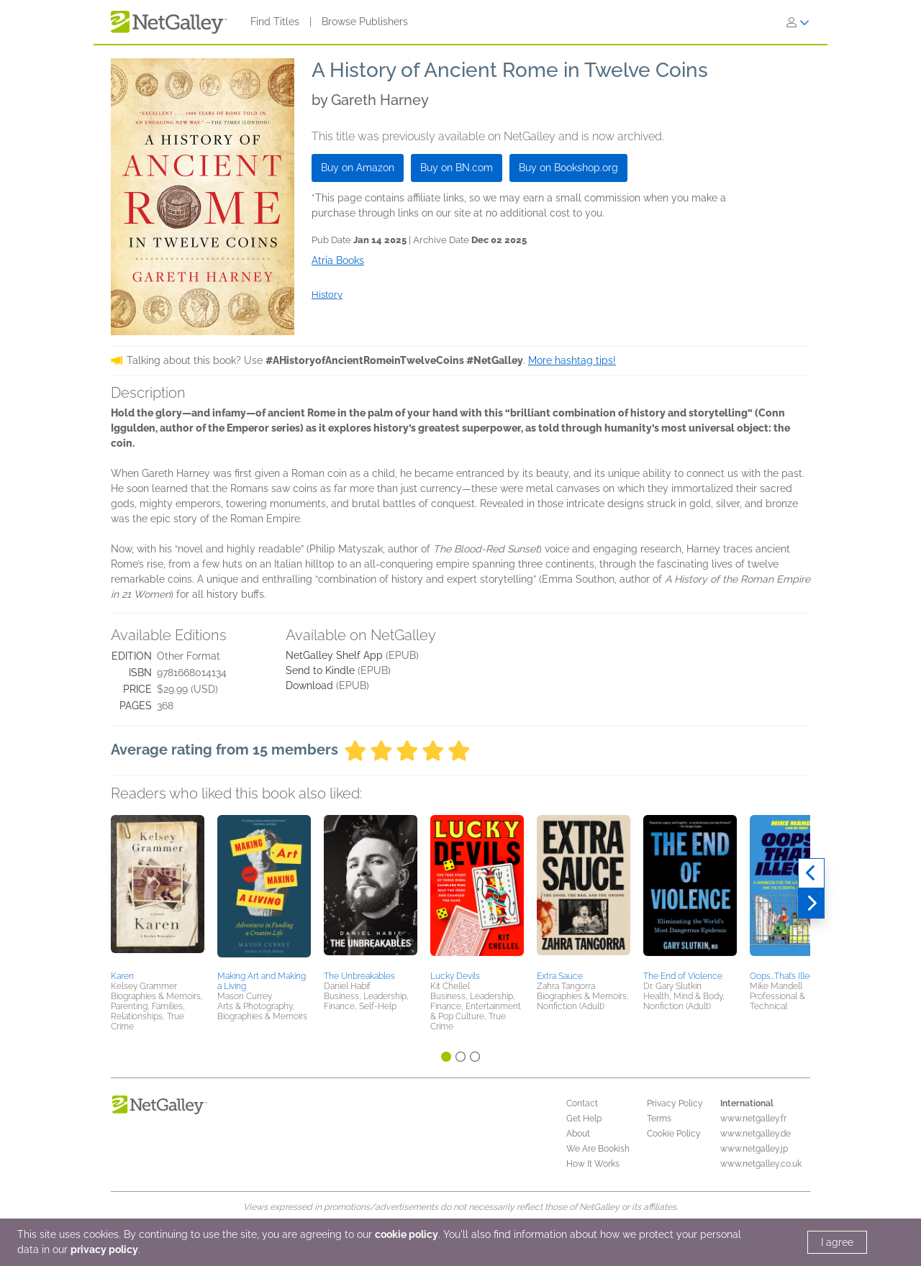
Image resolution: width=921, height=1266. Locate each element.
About (578, 1134)
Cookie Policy (674, 1134)
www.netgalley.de (755, 1134)
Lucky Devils (455, 976)
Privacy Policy (675, 1103)
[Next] (811, 903)
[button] (157, 890)
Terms (659, 1119)
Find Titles (274, 21)
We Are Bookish (598, 1149)
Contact (582, 1103)
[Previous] (811, 873)
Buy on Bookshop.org (568, 167)
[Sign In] (798, 22)
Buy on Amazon (357, 167)
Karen (122, 976)
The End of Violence (682, 976)
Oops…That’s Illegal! (786, 976)
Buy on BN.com (456, 167)
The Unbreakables (359, 976)
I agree (837, 1242)
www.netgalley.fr (753, 1119)
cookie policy (406, 1234)
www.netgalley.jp (754, 1149)
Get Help (584, 1119)
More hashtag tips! (572, 360)
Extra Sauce (560, 976)
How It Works (593, 1164)
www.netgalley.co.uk (761, 1164)
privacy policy (104, 1249)
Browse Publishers (365, 21)
